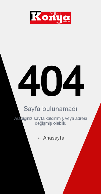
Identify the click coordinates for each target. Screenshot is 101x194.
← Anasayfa (50, 138)
